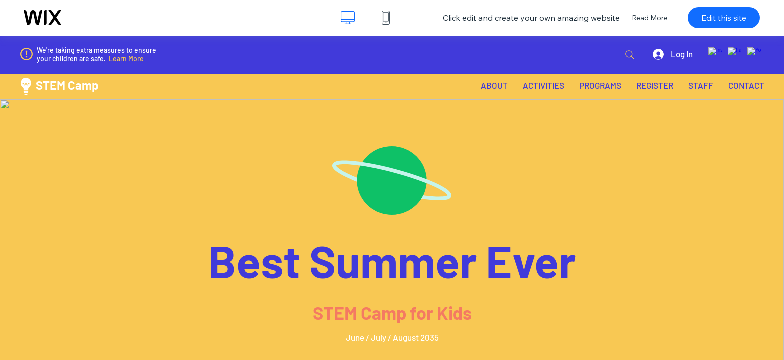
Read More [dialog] (650, 18)
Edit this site (724, 18)
